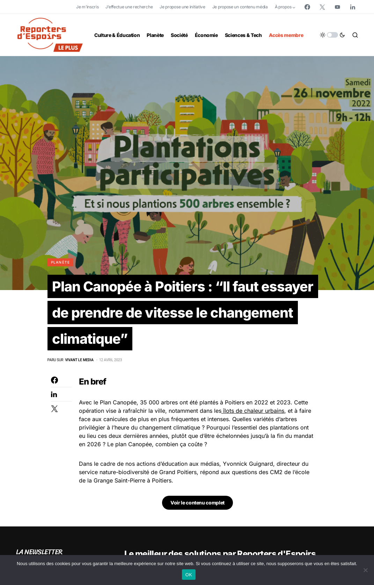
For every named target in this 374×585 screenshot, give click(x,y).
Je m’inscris (87, 6)
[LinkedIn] (352, 7)
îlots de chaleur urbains (252, 411)
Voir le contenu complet (197, 504)
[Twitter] (322, 7)
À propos (283, 6)
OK (188, 574)
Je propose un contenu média (240, 6)
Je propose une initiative (182, 6)
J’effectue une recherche (129, 6)
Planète (60, 262)
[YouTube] (337, 7)
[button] (332, 34)
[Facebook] (307, 7)
